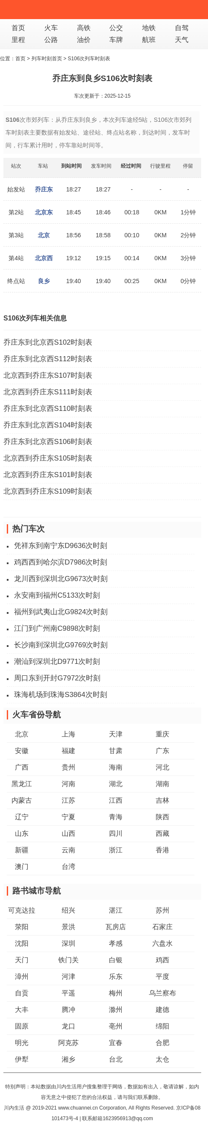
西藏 (162, 833)
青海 (116, 817)
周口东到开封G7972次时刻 (57, 678)
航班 (149, 39)
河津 (68, 976)
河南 (68, 783)
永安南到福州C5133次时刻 (57, 595)
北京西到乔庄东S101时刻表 (47, 475)
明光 (21, 1042)
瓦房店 (115, 926)
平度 (162, 976)
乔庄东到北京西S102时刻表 (47, 342)
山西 (68, 833)
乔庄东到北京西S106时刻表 (47, 442)
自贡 (21, 993)
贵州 (68, 767)
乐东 (116, 976)
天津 (116, 734)
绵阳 (162, 1026)
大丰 (21, 1009)
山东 (21, 833)
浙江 (116, 850)
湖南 (162, 783)
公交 (116, 27)
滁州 (116, 1009)
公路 (51, 39)
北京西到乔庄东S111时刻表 (47, 392)
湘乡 (68, 1059)
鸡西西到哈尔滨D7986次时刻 (60, 562)
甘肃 (116, 750)
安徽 (21, 750)
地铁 (149, 27)
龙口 (68, 1026)
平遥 (68, 993)
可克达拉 (21, 910)
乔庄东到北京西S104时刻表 (47, 425)
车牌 (116, 39)
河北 (162, 767)
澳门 (21, 866)
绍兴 (68, 910)
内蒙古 (21, 800)
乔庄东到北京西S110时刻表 (47, 409)
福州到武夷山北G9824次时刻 (61, 612)
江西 (116, 800)
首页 (18, 27)
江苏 (68, 800)
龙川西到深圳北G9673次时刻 (61, 579)
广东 (162, 750)
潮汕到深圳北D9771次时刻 (57, 662)
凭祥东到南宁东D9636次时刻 (60, 546)
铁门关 (68, 960)
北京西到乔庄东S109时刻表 (47, 491)
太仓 (162, 1059)
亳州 (116, 1026)
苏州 (162, 910)
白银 (116, 960)
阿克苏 (68, 1042)
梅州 (116, 993)
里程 (18, 39)
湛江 (116, 910)
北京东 (44, 212)
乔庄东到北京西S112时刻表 (47, 359)
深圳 (68, 943)
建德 (162, 1009)
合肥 (162, 1042)
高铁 (84, 27)
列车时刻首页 (46, 59)
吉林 (162, 800)
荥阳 (21, 926)
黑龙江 (21, 783)
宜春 (116, 1042)
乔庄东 (44, 189)
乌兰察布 (162, 993)
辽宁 (21, 817)
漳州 (21, 976)
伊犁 (21, 1059)
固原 (21, 1026)
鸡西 (162, 960)
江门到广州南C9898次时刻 (57, 628)
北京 (44, 235)
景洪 (68, 926)
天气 (181, 39)
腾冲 (68, 1009)
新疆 (21, 850)
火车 (51, 27)
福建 (68, 750)
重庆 (162, 734)
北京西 (44, 258)
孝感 (116, 943)
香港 (162, 850)
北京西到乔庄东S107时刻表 (47, 375)
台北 (116, 1059)
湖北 (116, 783)
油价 (84, 39)
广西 (21, 767)
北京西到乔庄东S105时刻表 (47, 458)
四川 (116, 833)
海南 (116, 767)
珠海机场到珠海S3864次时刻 (60, 695)
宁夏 (68, 817)
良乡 (44, 281)
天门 (21, 960)
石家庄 (162, 926)
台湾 (68, 866)
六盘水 (162, 943)
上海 (68, 734)
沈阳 (21, 943)
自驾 (181, 27)
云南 (68, 850)
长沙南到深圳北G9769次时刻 (61, 645)
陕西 (162, 817)
